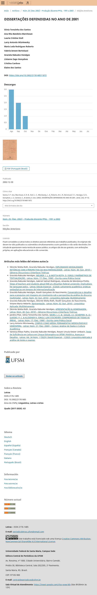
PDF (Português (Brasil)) (17, 168)
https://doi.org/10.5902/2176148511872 (28, 75)
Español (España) (12, 445)
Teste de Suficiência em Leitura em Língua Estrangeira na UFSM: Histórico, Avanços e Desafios (50, 334)
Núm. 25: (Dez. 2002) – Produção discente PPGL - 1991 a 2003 (48, 10)
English (7, 441)
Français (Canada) (12, 449)
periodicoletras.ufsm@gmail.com (28, 531)
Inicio (6, 10)
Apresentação (38, 303)
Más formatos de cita (13, 205)
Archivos (15, 10)
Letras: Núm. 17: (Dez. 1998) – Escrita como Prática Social (53, 278)
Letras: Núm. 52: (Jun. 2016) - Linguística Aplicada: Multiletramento (54, 298)
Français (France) (12, 454)
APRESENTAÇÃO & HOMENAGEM (71, 309)
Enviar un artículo (14, 376)
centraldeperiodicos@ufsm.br (27, 579)
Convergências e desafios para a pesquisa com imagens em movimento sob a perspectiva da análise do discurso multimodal (51, 295)
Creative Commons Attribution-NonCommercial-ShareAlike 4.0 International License (48, 540)
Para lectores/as (11, 479)
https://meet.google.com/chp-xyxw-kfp (52, 584)
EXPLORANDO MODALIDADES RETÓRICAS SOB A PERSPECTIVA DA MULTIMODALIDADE (46, 268)
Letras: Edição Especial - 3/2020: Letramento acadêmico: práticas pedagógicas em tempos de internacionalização (50, 288)
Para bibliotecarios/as (13, 487)
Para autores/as (11, 483)
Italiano (7, 458)
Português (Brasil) (12, 462)
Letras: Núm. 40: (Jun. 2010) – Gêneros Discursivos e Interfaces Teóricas (43, 312)
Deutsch (8, 437)
